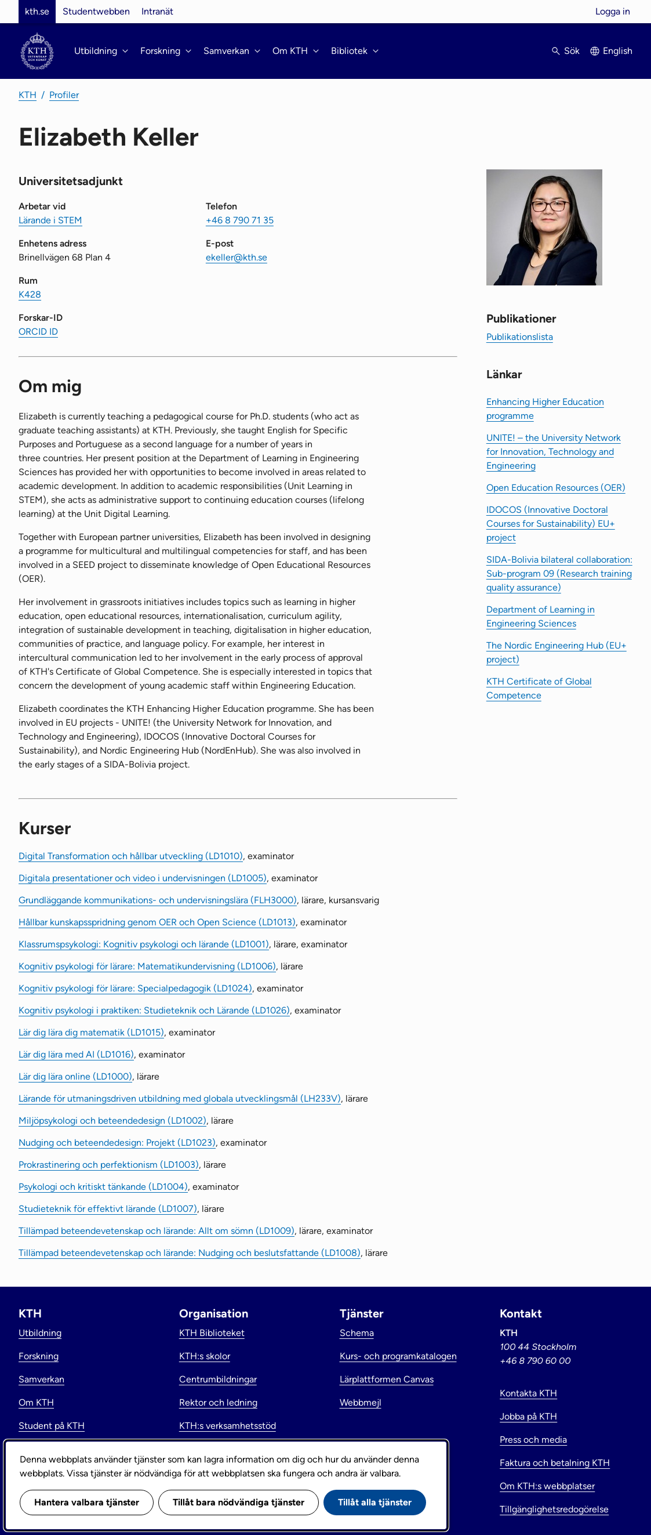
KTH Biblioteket (212, 1332)
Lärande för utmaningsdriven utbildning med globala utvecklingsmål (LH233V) (180, 1098)
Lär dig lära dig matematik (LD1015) (91, 1032)
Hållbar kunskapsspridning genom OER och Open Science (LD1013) (157, 922)
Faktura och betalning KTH (555, 1462)
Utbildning (40, 1332)
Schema (357, 1332)
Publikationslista (519, 336)
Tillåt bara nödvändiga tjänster (238, 1502)
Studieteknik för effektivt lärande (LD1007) (108, 1208)
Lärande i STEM (50, 220)
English (617, 50)
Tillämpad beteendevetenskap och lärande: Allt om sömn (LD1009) (156, 1230)
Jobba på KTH (528, 1416)
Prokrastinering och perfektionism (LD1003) (109, 1164)
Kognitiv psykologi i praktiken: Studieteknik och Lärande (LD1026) (154, 1010)
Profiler (64, 94)
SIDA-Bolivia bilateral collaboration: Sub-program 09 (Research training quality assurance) (559, 573)
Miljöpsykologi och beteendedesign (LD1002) (112, 1120)
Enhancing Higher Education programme (545, 408)
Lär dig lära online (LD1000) (75, 1076)
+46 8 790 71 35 (240, 220)
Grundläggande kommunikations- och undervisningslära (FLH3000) (158, 900)
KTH (28, 94)
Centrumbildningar (218, 1379)
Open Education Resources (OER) (555, 487)
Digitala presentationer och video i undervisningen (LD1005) (143, 878)
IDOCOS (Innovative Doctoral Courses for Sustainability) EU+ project (550, 523)
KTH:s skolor (204, 1356)
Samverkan (41, 1379)
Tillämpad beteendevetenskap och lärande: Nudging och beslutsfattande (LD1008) (190, 1252)
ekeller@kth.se (236, 257)
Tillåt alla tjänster (375, 1502)
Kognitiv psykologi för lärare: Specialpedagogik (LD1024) (135, 988)
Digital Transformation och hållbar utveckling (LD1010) (131, 855)
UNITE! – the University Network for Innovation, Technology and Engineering (553, 451)
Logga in (612, 11)
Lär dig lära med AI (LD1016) (76, 1054)
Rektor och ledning (218, 1402)
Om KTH (36, 1402)
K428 (30, 294)
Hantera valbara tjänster (86, 1502)
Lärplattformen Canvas (387, 1379)
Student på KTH (52, 1425)
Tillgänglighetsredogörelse (554, 1509)
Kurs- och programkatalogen (398, 1356)
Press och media (533, 1439)
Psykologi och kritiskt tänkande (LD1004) (103, 1186)
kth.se (37, 11)
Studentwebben (96, 11)
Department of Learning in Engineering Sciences (540, 616)
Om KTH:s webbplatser (547, 1485)
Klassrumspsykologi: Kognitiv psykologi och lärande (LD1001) (144, 944)
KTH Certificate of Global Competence (539, 688)
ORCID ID (38, 331)
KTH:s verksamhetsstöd (227, 1425)
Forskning (39, 1356)
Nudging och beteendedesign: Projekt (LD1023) (117, 1142)
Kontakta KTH (528, 1393)
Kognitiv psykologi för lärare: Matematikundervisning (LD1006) (147, 966)
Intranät (157, 11)
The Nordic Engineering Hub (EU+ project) (556, 652)
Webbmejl (360, 1402)
